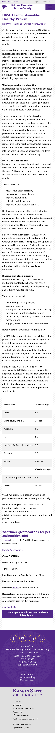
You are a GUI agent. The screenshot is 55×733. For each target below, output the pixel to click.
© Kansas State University (22, 724)
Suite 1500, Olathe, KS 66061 (27, 655)
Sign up (6, 540)
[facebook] (13, 638)
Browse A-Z (46, 2)
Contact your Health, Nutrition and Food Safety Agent (28, 614)
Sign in (37, 2)
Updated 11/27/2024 (21, 728)
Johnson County (27, 646)
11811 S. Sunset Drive (27, 652)
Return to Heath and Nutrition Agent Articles (24, 23)
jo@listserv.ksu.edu (27, 664)
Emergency (17, 705)
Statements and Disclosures (23, 708)
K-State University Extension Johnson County (27, 649)
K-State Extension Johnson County (22, 7)
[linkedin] (32, 638)
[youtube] (22, 638)
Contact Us (17, 701)
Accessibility (18, 712)
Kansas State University (10, 2)
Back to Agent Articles (13, 549)
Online (15, 587)
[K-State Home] (4, 7)
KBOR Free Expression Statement (25, 719)
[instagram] (41, 638)
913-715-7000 (27, 659)
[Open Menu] (50, 7)
